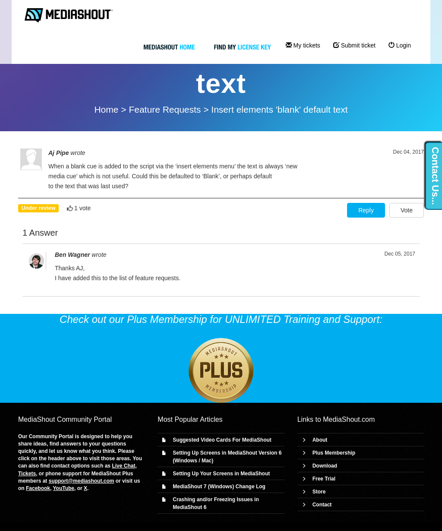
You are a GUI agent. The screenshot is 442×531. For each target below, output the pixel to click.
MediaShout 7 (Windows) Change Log (219, 487)
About (320, 440)
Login (399, 45)
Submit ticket (354, 45)
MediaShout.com (349, 419)
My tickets (303, 45)
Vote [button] (407, 210)
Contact (322, 505)
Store (319, 492)
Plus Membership (334, 453)
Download (325, 466)
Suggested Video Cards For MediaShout (222, 440)
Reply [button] (366, 210)
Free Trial (324, 479)
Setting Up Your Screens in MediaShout (221, 474)
